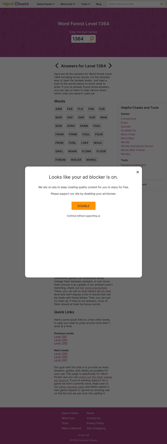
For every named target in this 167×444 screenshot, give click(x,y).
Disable (83, 205)
